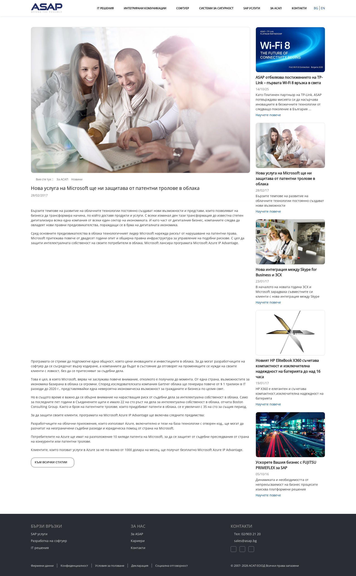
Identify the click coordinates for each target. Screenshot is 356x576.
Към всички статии (53, 462)
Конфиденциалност (74, 566)
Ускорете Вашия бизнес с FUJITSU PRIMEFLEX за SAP (286, 465)
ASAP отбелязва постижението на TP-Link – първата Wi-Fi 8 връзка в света (289, 80)
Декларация (139, 566)
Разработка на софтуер (49, 541)
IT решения (40, 548)
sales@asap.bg (247, 541)
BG (316, 8)
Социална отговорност (171, 566)
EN (323, 8)
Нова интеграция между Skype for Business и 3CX (286, 272)
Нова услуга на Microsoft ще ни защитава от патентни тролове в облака (285, 178)
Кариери (138, 541)
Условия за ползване (109, 566)
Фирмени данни (42, 566)
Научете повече (270, 115)
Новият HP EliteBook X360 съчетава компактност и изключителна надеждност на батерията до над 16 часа (288, 368)
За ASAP (137, 534)
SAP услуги (39, 534)
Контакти (138, 548)
